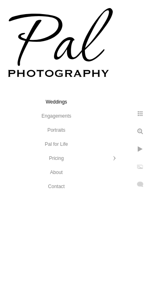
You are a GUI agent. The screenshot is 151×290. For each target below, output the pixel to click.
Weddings (56, 102)
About (56, 172)
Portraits (57, 130)
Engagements (56, 116)
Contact (56, 186)
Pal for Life (56, 144)
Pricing (56, 158)
